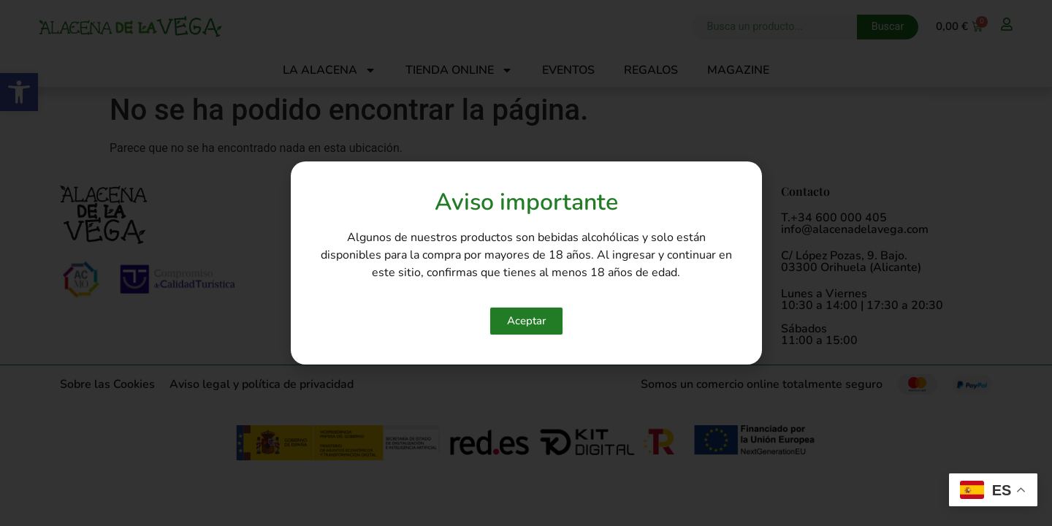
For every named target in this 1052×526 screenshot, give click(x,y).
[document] (526, 263)
